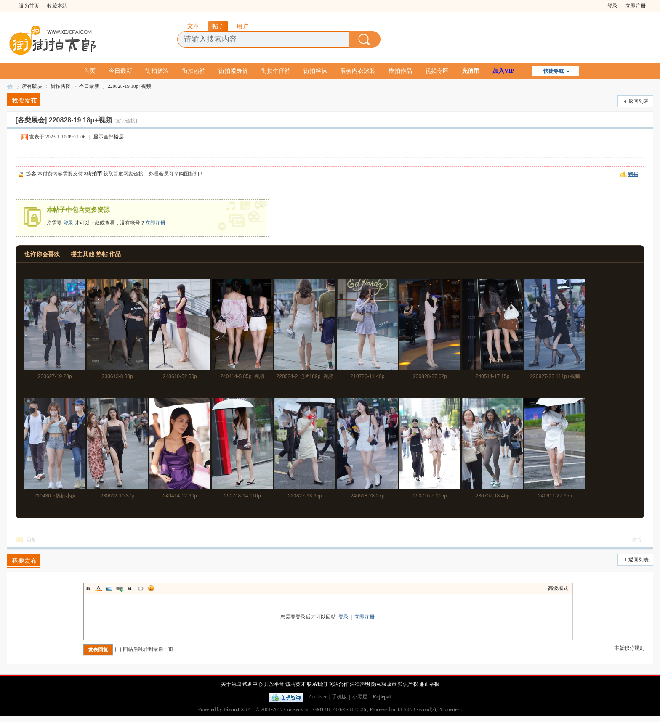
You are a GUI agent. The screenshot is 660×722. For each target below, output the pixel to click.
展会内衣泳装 (357, 71)
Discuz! (232, 709)
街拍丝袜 (315, 71)
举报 (637, 540)
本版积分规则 (629, 648)
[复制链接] (125, 121)
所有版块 (32, 86)
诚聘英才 (295, 684)
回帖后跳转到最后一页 (144, 649)
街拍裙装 (157, 71)
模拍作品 (400, 71)
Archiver (318, 697)
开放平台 (274, 684)
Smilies (151, 588)
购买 (633, 174)
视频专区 (437, 71)
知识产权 (408, 684)
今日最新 (120, 71)
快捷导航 (553, 71)
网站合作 (338, 684)
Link (119, 588)
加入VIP (503, 71)
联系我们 (317, 684)
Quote (130, 588)
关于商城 (231, 684)
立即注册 (635, 6)
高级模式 (558, 588)
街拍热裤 (193, 71)
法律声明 (360, 684)
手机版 (339, 697)
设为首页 (29, 6)
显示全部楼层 (108, 137)
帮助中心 (252, 684)
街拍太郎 (10, 86)
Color (98, 588)
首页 (90, 71)
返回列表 (638, 101)
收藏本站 (57, 6)
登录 (612, 6)
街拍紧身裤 (233, 71)
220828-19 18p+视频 (130, 86)
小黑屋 (359, 697)
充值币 (470, 71)
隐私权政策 (384, 684)
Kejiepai (382, 697)
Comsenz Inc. (298, 709)
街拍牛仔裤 (275, 71)
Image (109, 588)
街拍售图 (61, 86)
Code (140, 588)
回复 (31, 540)
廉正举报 (429, 684)
